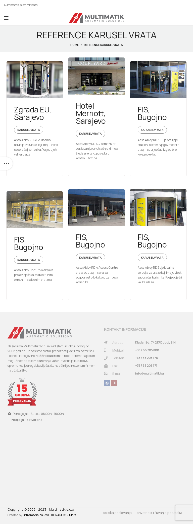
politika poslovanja (117, 512)
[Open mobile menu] (6, 18)
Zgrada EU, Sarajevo (32, 113)
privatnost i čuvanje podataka (159, 512)
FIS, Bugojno (152, 113)
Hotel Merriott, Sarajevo (91, 113)
